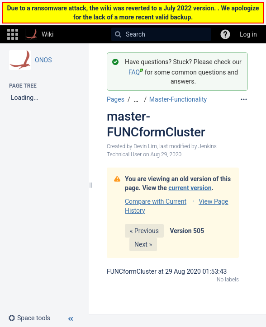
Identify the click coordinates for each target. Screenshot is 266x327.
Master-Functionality (178, 99)
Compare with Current (155, 201)
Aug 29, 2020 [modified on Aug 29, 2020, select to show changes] (165, 154)
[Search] (118, 34)
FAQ (135, 72)
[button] (13, 34)
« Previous (144, 230)
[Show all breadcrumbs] (136, 99)
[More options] (243, 99)
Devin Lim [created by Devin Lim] (145, 146)
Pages (115, 99)
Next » (143, 244)
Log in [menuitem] (248, 34)
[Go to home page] (39, 34)
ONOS (43, 60)
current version (189, 188)
